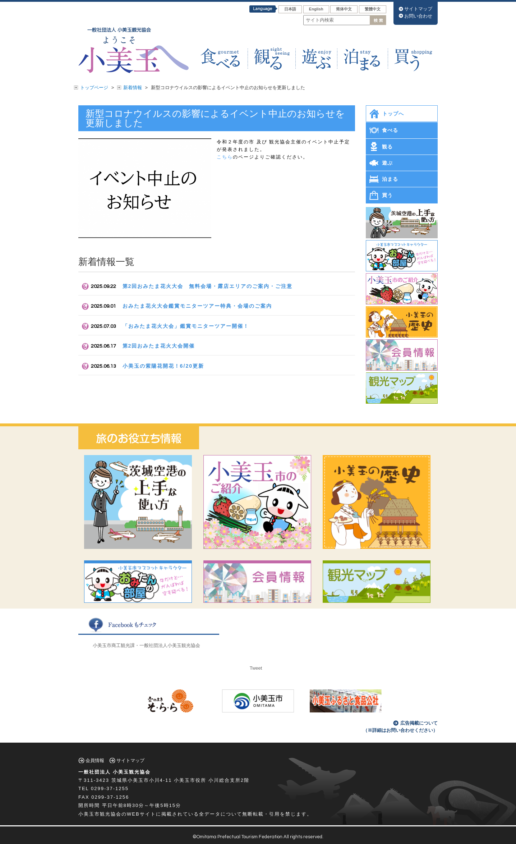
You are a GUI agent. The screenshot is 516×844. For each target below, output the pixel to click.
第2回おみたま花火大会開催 (159, 346)
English (316, 9)
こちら (225, 157)
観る (387, 147)
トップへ (393, 113)
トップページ (94, 87)
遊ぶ (387, 163)
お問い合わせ (418, 16)
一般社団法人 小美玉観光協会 (114, 772)
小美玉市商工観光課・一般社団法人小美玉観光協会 (146, 645)
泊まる (390, 179)
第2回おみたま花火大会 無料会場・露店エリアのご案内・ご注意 (208, 286)
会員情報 (95, 760)
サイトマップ (418, 9)
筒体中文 (344, 9)
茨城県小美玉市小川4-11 (141, 780)
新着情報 (132, 87)
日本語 (290, 9)
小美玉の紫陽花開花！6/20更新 (163, 366)
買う (387, 195)
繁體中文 (373, 9)
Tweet (256, 668)
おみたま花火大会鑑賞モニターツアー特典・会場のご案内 (197, 306)
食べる (390, 130)
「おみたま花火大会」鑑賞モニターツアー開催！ (186, 326)
